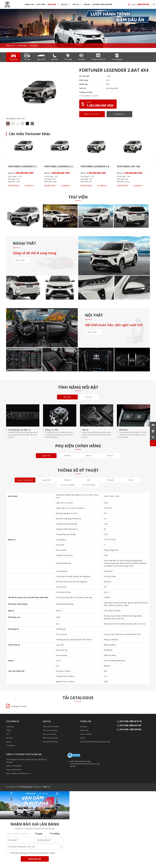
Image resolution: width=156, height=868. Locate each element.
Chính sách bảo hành (51, 726)
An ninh (131, 480)
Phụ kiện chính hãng (50, 742)
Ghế (88, 480)
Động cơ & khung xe (25, 480)
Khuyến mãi (84, 730)
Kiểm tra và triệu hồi (50, 738)
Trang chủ (29, 4)
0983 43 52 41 (135, 721)
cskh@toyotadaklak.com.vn (21, 773)
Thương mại (10, 745)
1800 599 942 (135, 729)
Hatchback (10, 726)
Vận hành (67, 397)
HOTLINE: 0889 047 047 (130, 725)
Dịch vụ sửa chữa (49, 734)
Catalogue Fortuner (18, 706)
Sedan (8, 730)
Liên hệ (87, 4)
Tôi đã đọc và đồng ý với (32, 853)
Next (146, 216)
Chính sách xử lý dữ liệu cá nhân (42, 853)
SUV (7, 734)
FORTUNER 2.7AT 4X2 (128, 166)
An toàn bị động (88, 485)
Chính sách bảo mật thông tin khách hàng (95, 742)
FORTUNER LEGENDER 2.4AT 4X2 (96, 166)
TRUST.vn (46, 787)
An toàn (89, 397)
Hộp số (85, 430)
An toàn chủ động (67, 485)
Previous (9, 216)
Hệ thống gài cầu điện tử (19, 430)
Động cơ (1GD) (51, 430)
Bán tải (8, 742)
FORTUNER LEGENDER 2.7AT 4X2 (60, 166)
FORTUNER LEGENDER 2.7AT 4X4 (23, 166)
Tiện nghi (109, 480)
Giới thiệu (40, 4)
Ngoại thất (46, 455)
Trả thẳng (54, 833)
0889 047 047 (16, 770)
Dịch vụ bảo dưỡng (50, 730)
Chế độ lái (123, 430)
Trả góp (38, 833)
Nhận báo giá (34, 859)
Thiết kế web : (37, 787)
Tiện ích (110, 455)
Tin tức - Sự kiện (85, 734)
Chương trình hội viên (102, 4)
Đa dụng (9, 738)
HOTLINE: (124, 721)
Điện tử (89, 455)
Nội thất (67, 455)
